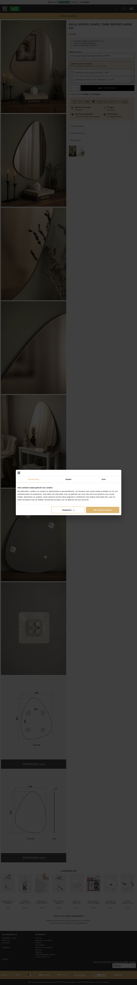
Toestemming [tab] (33, 479)
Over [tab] (104, 479)
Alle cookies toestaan (103, 510)
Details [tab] (68, 479)
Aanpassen (68, 510)
